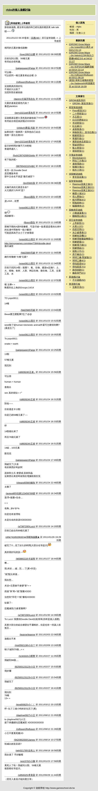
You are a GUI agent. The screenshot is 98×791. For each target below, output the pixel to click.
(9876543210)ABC (25, 166)
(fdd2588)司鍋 (28, 252)
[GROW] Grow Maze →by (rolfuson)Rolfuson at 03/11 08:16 (81, 75)
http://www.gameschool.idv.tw (60, 788)
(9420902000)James (24, 739)
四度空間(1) (78, 229)
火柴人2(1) (77, 226)
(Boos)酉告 (29, 197)
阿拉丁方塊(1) (79, 160)
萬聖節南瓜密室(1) (81, 141)
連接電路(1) (78, 163)
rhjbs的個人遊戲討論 (18, 9)
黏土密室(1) (78, 148)
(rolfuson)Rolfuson (25, 82)
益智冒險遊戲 (75, 181)
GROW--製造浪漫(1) (82, 103)
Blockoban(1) (79, 158)
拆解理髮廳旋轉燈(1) (82, 238)
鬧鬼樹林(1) (78, 202)
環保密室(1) (78, 151)
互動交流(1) (78, 287)
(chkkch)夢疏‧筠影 (26, 127)
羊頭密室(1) (78, 123)
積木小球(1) (78, 170)
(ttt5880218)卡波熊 (25, 558)
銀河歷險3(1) (79, 199)
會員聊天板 (74, 284)
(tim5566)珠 (29, 183)
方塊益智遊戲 (75, 155)
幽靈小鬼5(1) (79, 193)
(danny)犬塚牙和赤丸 (24, 99)
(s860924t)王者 (27, 399)
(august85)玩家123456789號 (20, 493)
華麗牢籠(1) (78, 138)
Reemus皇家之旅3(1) (83, 190)
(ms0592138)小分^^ (25, 645)
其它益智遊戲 (75, 220)
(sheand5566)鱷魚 (25, 482)
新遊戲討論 (74, 277)
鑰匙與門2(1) (79, 273)
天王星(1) (77, 116)
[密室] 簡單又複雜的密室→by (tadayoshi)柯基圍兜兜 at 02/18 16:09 (82, 83)
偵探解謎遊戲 (75, 174)
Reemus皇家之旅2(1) (83, 187)
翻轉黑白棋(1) (79, 216)
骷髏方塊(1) (78, 167)
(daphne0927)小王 (25, 715)
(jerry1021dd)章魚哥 (25, 112)
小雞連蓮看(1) (79, 213)
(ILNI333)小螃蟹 (27, 656)
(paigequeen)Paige (25, 68)
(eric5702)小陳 (27, 761)
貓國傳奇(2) (78, 206)
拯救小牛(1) (78, 251)
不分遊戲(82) (79, 280)
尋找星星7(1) (79, 266)
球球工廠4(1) (79, 260)
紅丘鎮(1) (77, 126)
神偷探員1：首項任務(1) (84, 132)
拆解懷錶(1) (78, 248)
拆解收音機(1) (79, 235)
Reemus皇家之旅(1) (82, 184)
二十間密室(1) (79, 113)
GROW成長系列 (77, 100)
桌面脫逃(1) (78, 129)
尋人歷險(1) (78, 196)
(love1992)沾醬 (27, 54)
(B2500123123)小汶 (25, 666)
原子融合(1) (78, 254)
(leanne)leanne (27, 634)
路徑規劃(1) (78, 270)
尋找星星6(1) (79, 263)
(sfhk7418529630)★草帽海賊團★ (22, 537)
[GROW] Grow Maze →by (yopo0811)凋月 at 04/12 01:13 (81, 47)
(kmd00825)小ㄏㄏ (25, 704)
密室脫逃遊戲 (75, 107)
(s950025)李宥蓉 (26, 775)
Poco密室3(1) (79, 110)
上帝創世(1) (78, 223)
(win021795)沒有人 (25, 750)
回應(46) (35, 38)
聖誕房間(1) (78, 144)
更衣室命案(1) (79, 177)
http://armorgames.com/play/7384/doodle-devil (27, 243)
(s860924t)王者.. (26, 372)
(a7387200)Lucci (26, 526)
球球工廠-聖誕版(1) (82, 257)
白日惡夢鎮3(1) (80, 120)
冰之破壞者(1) (79, 232)
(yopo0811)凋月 (27, 207)
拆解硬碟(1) (78, 242)
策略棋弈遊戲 (75, 210)
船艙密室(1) (78, 135)
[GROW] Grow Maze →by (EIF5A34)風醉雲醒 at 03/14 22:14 (81, 67)
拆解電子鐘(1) (79, 245)
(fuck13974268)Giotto (24, 155)
